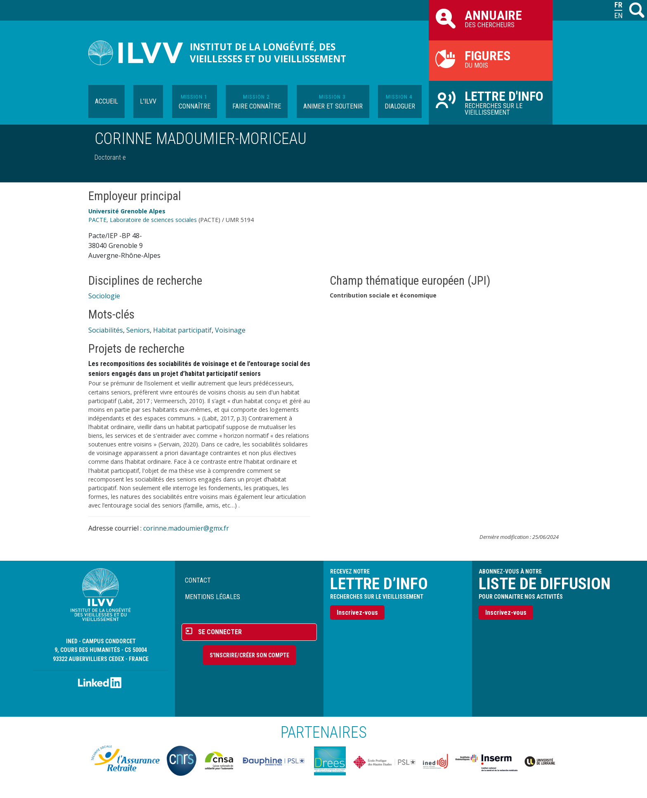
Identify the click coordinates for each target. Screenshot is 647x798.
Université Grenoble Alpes (126, 211)
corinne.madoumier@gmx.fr (186, 528)
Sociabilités (105, 330)
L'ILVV (148, 101)
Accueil (106, 101)
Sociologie (104, 295)
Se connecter (220, 632)
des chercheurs (490, 18)
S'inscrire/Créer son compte (249, 655)
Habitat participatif (182, 330)
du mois (490, 58)
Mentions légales (212, 597)
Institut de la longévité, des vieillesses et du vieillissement (268, 52)
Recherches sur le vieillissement (490, 102)
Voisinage (230, 330)
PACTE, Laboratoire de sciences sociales (142, 220)
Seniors (138, 330)
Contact (198, 580)
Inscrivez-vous (357, 612)
